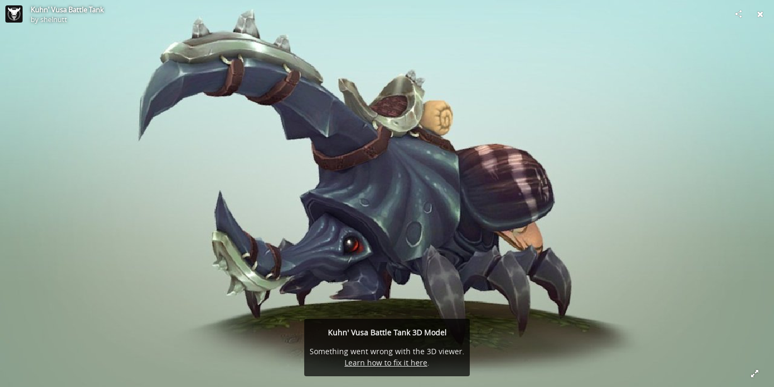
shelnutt (53, 19)
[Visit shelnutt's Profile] (14, 14)
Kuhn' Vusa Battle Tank (67, 10)
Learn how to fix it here (386, 362)
